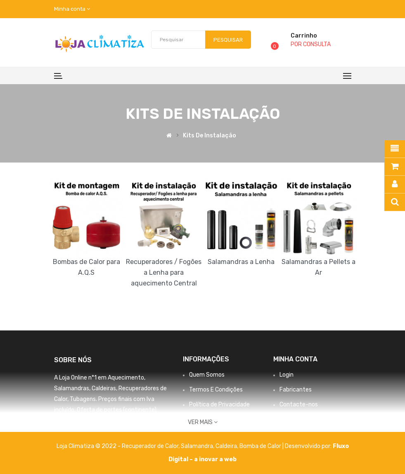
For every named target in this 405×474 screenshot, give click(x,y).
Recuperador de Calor (150, 446)
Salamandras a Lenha (241, 262)
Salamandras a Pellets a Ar (318, 267)
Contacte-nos (298, 404)
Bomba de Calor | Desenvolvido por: (286, 446)
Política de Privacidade (219, 404)
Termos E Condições (216, 389)
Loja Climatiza (75, 446)
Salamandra (197, 446)
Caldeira (226, 446)
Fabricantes (295, 389)
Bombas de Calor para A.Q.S (86, 267)
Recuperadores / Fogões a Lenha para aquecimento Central (163, 272)
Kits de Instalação (209, 136)
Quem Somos (207, 374)
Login (286, 374)
